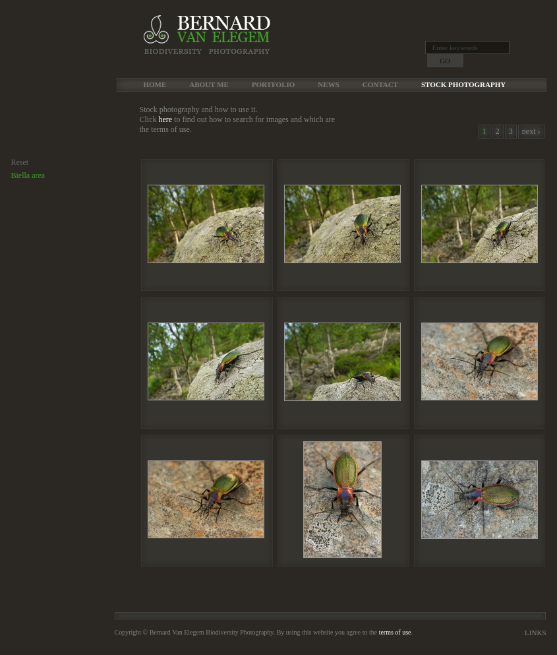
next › (531, 131)
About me (208, 84)
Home (155, 84)
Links (535, 633)
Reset (20, 162)
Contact (380, 84)
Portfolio (273, 84)
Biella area (28, 175)
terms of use (395, 632)
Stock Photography (463, 84)
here (166, 119)
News (328, 84)
